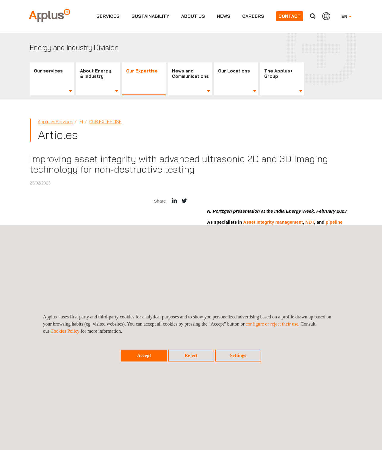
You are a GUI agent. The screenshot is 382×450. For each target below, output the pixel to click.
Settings (238, 355)
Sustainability (150, 16)
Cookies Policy (65, 331)
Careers (253, 16)
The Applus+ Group (278, 73)
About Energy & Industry (95, 73)
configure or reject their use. (273, 323)
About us (193, 16)
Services (108, 16)
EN (346, 16)
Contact (289, 16)
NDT (309, 222)
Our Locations (234, 71)
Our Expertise (142, 71)
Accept (144, 355)
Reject (191, 355)
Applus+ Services (55, 121)
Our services (48, 71)
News (223, 16)
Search (312, 16)
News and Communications (190, 73)
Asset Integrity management (273, 222)
